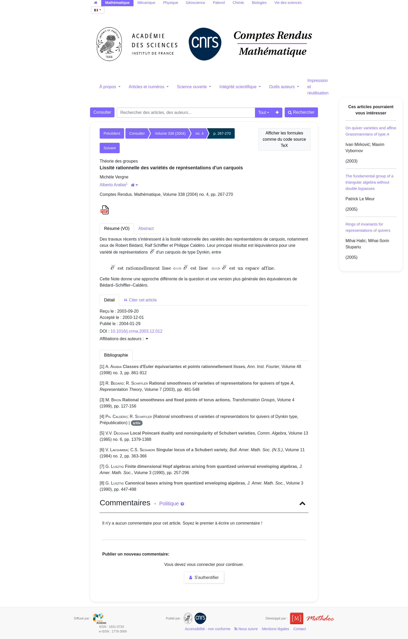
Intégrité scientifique (238, 87)
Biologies (259, 3)
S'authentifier (204, 577)
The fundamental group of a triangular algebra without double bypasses (369, 182)
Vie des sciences (288, 3)
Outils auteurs (282, 87)
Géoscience (195, 3)
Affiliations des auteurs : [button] (124, 339)
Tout (262, 112)
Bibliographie (116, 355)
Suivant (110, 148)
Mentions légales (275, 629)
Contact (299, 629)
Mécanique (146, 3)
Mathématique (117, 3)
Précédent (112, 133)
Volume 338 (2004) (170, 133)
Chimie (238, 3)
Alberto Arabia (113, 185)
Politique (171, 503)
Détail (109, 300)
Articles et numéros (147, 87)
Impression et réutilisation (317, 86)
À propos (108, 87)
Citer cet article (140, 300)
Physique (170, 3)
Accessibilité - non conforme (207, 629)
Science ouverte (192, 87)
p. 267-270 (222, 133)
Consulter (102, 112)
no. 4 (199, 133)
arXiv (137, 423)
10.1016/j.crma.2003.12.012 (136, 331)
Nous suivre (246, 629)
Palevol (219, 3)
